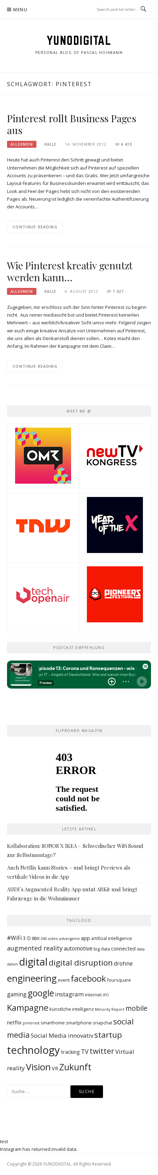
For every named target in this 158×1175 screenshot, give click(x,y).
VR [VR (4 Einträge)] (55, 1068)
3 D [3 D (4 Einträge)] (27, 938)
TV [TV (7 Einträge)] (85, 1051)
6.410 (126, 144)
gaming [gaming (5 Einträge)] (17, 994)
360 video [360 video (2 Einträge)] (49, 938)
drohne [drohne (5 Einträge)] (123, 963)
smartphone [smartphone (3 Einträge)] (79, 1023)
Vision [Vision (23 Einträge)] (38, 1066)
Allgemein (22, 144)
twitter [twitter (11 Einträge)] (102, 1051)
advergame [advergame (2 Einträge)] (69, 938)
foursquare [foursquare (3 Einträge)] (119, 980)
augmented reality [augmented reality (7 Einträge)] (35, 948)
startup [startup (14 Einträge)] (108, 1034)
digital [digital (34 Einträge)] (33, 961)
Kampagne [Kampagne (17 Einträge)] (27, 1007)
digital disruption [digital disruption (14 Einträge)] (81, 962)
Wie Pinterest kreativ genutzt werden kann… (69, 271)
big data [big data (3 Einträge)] (102, 949)
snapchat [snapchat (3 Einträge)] (102, 1023)
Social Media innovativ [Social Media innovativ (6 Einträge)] (62, 1035)
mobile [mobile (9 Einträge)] (136, 1008)
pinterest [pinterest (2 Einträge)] (31, 1023)
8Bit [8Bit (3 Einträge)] (36, 938)
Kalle (50, 144)
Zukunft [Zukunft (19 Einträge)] (75, 1067)
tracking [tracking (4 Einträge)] (70, 1052)
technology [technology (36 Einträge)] (33, 1050)
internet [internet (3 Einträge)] (93, 994)
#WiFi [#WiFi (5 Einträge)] (14, 938)
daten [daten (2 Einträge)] (12, 964)
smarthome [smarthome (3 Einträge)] (53, 1023)
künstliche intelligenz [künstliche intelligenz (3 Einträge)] (71, 1009)
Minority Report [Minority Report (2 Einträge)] (109, 1009)
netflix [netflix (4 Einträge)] (14, 1022)
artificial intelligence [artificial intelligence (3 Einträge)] (111, 938)
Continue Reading (35, 226)
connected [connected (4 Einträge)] (123, 948)
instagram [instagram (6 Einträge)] (69, 994)
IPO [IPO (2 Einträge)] (106, 995)
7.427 (118, 291)
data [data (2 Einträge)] (141, 949)
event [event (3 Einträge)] (64, 980)
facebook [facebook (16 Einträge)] (88, 978)
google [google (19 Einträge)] (41, 993)
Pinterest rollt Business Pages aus (71, 124)
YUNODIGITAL (79, 40)
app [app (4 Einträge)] (85, 938)
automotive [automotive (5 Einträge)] (78, 948)
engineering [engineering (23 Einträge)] (32, 978)
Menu (20, 10)
